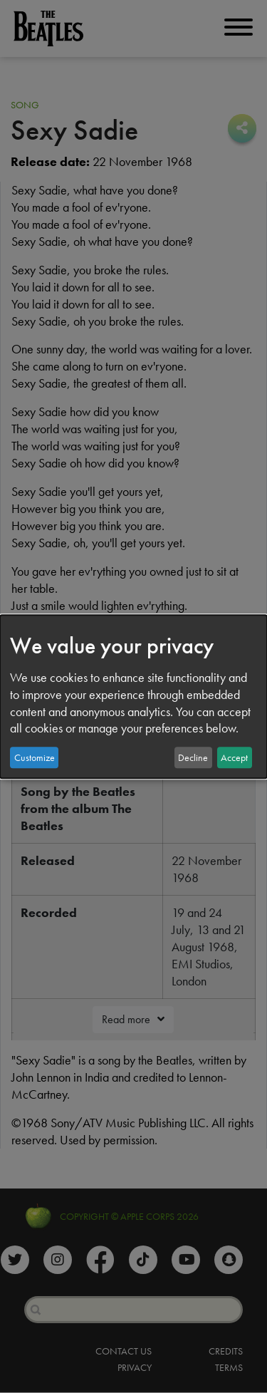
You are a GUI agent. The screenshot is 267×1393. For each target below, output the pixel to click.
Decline (193, 757)
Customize (34, 757)
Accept (234, 757)
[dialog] (133, 697)
